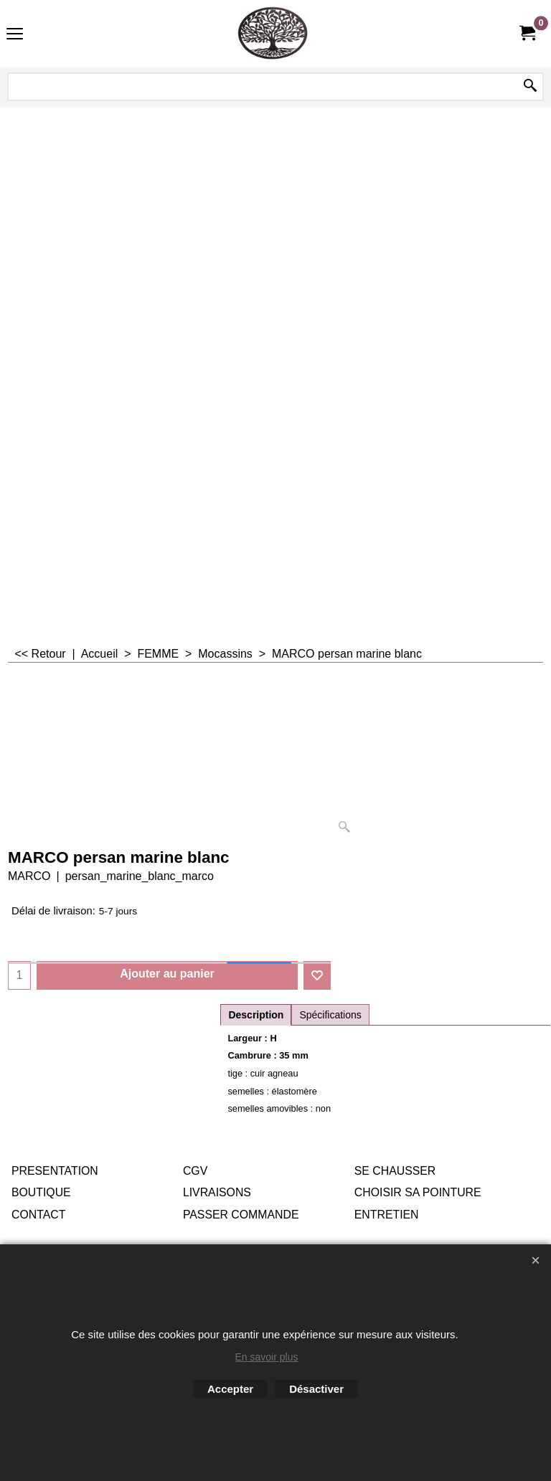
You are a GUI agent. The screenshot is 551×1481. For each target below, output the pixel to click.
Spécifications (330, 1015)
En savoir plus (266, 1357)
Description (255, 1015)
